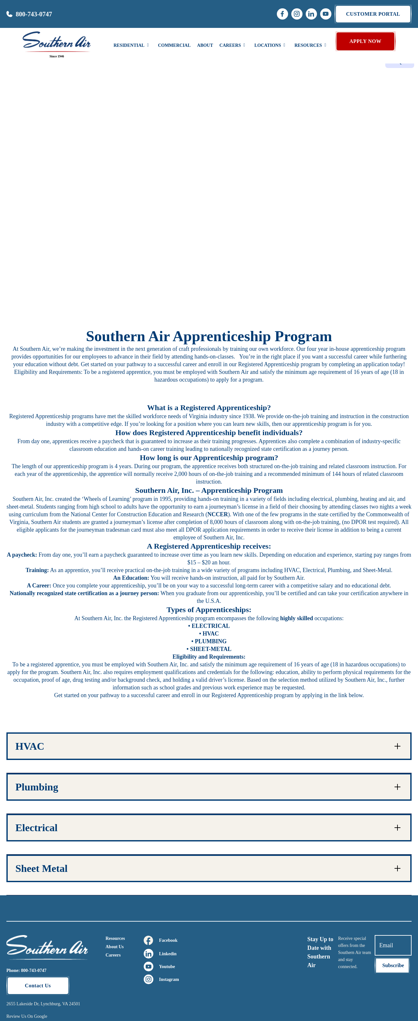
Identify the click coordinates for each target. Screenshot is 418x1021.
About (205, 45)
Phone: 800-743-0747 (26, 970)
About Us (115, 946)
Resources (115, 938)
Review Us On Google (26, 1016)
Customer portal (373, 14)
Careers (113, 955)
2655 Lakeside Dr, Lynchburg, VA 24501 (43, 1003)
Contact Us (38, 985)
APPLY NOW (365, 41)
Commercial (174, 45)
